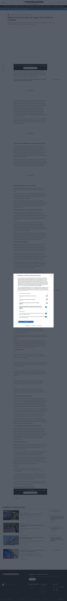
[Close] (52, 276)
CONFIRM (26, 321)
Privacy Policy (39, 325)
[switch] (46, 296)
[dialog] (33, 301)
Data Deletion (27, 325)
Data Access (33, 325)
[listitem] (33, 293)
